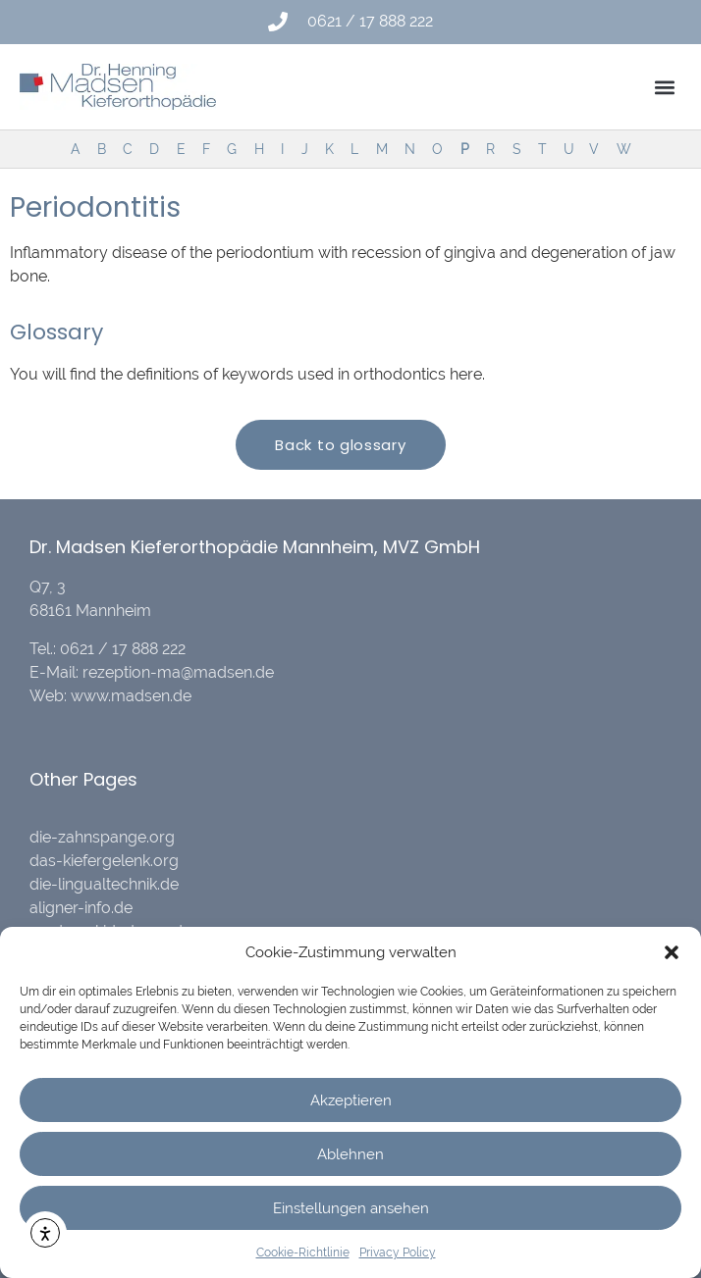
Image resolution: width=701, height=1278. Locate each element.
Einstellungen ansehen (351, 1208)
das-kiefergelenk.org (104, 860)
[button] (671, 952)
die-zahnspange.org (102, 837)
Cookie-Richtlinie (303, 1252)
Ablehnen (350, 1154)
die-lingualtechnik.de (104, 884)
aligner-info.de (81, 907)
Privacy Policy (397, 1252)
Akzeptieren (351, 1100)
